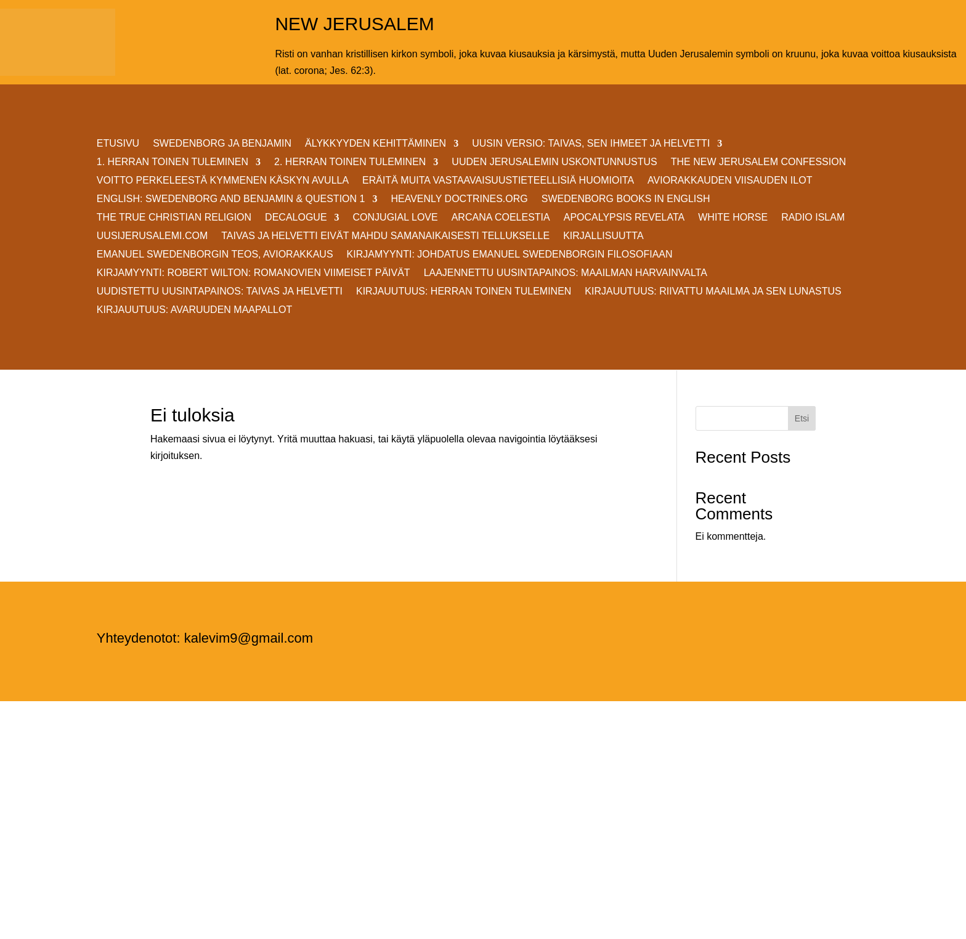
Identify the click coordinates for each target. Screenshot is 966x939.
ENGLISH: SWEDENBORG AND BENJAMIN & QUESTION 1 (231, 199)
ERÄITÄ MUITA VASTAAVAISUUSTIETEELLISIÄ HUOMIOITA (498, 180)
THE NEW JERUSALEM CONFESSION (758, 162)
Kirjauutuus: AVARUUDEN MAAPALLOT (194, 310)
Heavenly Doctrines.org (459, 199)
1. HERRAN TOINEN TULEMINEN (172, 162)
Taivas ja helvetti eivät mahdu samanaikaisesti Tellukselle (385, 236)
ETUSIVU (118, 143)
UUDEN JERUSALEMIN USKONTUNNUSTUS (554, 162)
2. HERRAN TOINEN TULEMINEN (350, 162)
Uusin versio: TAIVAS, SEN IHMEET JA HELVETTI (591, 143)
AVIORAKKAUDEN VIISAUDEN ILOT (729, 180)
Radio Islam (813, 217)
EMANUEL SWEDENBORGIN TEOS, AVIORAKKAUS (215, 254)
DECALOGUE (296, 217)
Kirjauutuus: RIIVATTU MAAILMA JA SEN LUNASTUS (713, 291)
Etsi (802, 418)
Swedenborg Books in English (626, 199)
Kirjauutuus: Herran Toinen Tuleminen (463, 291)
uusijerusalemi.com (152, 236)
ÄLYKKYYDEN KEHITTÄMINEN (375, 143)
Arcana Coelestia (501, 217)
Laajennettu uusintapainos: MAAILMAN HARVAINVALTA (565, 273)
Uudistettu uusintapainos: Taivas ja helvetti (220, 291)
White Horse (733, 217)
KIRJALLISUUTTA (603, 236)
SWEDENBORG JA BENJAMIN (222, 143)
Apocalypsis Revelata (624, 217)
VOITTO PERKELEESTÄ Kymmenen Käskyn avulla (223, 180)
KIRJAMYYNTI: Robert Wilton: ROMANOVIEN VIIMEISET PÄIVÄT (253, 273)
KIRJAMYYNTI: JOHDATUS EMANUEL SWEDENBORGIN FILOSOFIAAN (510, 254)
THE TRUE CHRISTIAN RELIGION (174, 217)
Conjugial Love (395, 217)
